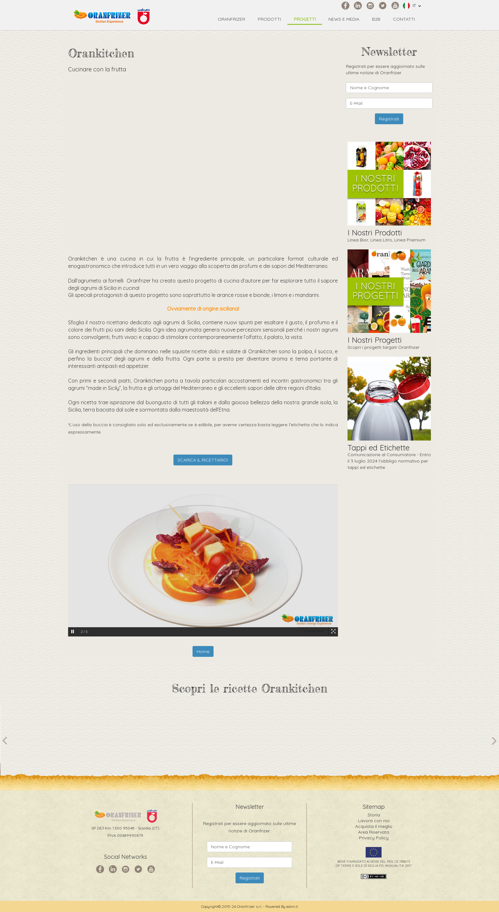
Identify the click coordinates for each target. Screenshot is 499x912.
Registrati (389, 119)
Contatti (404, 19)
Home (203, 651)
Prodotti (269, 19)
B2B (376, 19)
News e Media (343, 19)
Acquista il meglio (373, 826)
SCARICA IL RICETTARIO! (203, 460)
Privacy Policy (374, 838)
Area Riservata (373, 832)
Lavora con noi (374, 820)
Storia (374, 815)
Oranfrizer (231, 19)
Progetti (305, 19)
